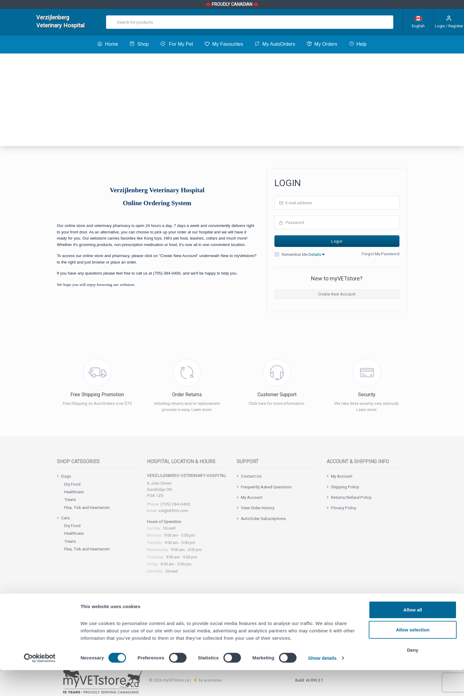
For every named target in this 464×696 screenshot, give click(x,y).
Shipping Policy (345, 486)
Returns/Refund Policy (351, 497)
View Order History (257, 507)
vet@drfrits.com (173, 510)
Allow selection (412, 656)
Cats (65, 517)
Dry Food (72, 484)
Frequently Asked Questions (266, 486)
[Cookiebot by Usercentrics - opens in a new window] (40, 684)
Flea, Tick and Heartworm (87, 507)
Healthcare (74, 491)
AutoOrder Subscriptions (263, 518)
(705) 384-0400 (175, 504)
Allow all (412, 635)
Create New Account (337, 294)
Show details (322, 683)
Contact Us (251, 476)
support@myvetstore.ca (220, 618)
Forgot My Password (380, 253)
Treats (70, 499)
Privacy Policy (343, 507)
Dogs (66, 476)
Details (316, 254)
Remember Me (303, 254)
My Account (251, 497)
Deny (413, 675)
